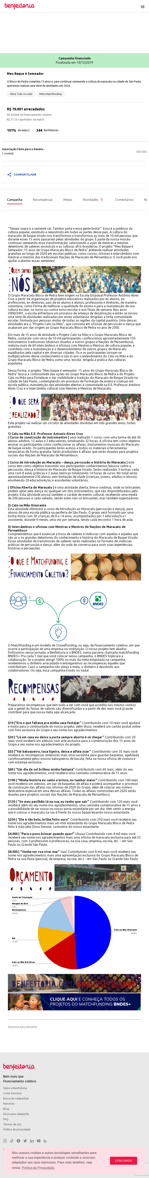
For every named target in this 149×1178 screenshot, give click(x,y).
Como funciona (12, 1093)
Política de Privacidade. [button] (38, 1167)
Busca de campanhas (16, 1098)
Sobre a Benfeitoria (15, 1088)
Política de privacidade (17, 1129)
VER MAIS (141, 151)
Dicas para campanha (16, 1114)
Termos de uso (12, 1124)
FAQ (5, 1119)
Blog (6, 1108)
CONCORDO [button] (123, 1160)
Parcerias (8, 1103)
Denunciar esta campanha (22, 1026)
